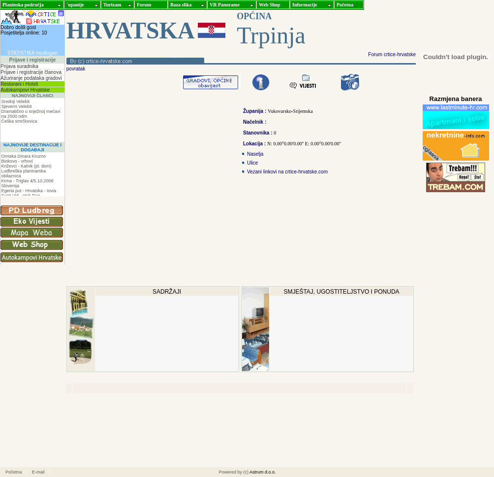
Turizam (112, 4)
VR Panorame (225, 4)
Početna (345, 4)
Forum (144, 4)
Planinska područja (23, 4)
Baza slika (181, 4)
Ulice (252, 163)
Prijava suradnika (19, 66)
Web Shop (269, 4)
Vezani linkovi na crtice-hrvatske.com (287, 171)
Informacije (304, 4)
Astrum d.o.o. (262, 472)
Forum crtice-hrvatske (392, 54)
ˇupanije (75, 4)
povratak (75, 68)
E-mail (38, 472)
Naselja (255, 154)
